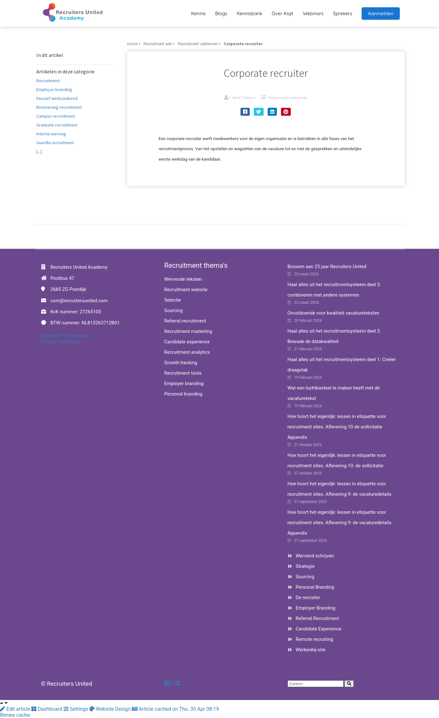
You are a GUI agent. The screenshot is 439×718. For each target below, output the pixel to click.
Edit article (15, 709)
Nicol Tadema (243, 97)
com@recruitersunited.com (79, 301)
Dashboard (47, 709)
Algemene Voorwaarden (66, 336)
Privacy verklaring (61, 342)
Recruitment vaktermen (287, 97)
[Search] (349, 683)
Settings (76, 709)
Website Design (110, 709)
